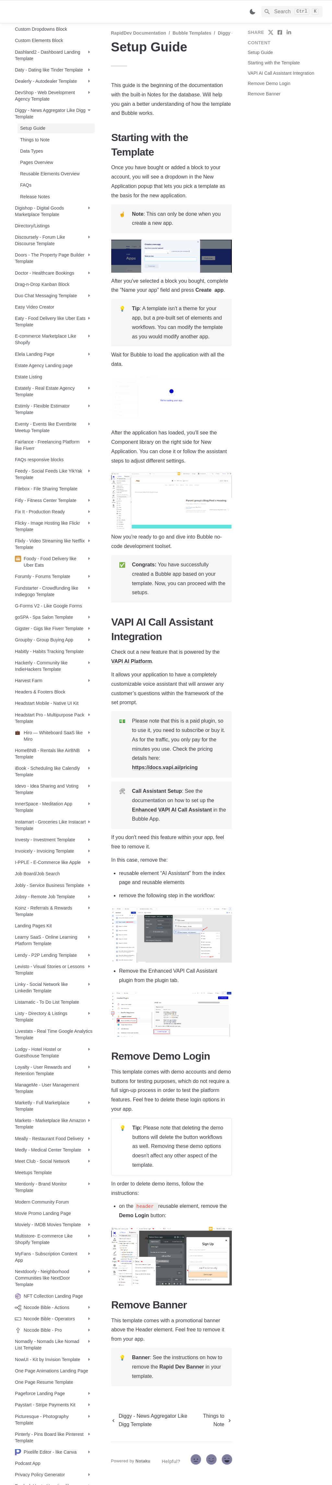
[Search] (292, 11)
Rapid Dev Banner (181, 1367)
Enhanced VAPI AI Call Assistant (172, 810)
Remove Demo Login (269, 83)
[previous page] (154, 1420)
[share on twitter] (270, 32)
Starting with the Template (274, 62)
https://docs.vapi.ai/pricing (165, 767)
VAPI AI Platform (131, 661)
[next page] (216, 1420)
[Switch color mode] (252, 11)
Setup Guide (260, 52)
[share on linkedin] (288, 32)
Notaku (143, 1460)
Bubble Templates (191, 33)
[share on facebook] (279, 32)
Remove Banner (264, 93)
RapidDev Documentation (138, 33)
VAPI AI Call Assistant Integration (281, 73)
